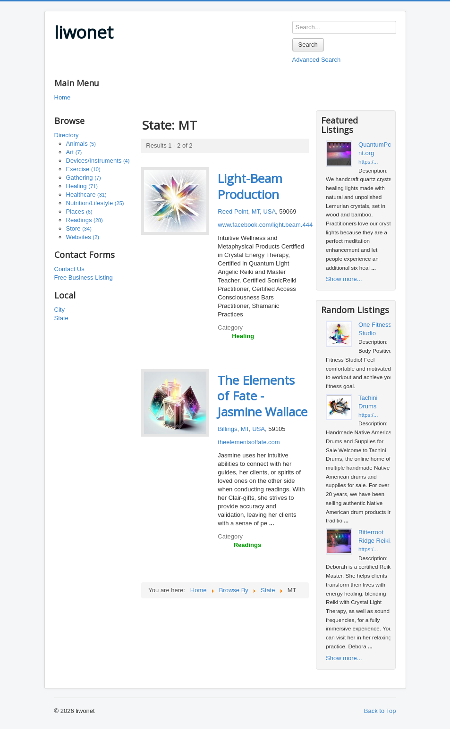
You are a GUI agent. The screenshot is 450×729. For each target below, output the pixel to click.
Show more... (344, 278)
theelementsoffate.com (249, 442)
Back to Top (380, 710)
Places (79, 211)
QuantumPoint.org (375, 149)
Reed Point (233, 211)
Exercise (83, 169)
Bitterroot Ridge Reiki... (376, 536)
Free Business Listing (83, 277)
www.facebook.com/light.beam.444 (265, 224)
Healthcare (86, 194)
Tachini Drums (367, 402)
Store (79, 228)
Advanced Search (316, 59)
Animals (81, 143)
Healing (82, 186)
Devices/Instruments (98, 160)
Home (62, 97)
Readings (84, 220)
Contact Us (69, 269)
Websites (82, 236)
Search (308, 44)
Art (74, 152)
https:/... (368, 161)
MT (256, 211)
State (61, 318)
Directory (66, 135)
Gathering (83, 177)
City (59, 309)
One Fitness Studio (374, 329)
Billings (227, 428)
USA (269, 211)
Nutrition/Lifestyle (95, 203)
